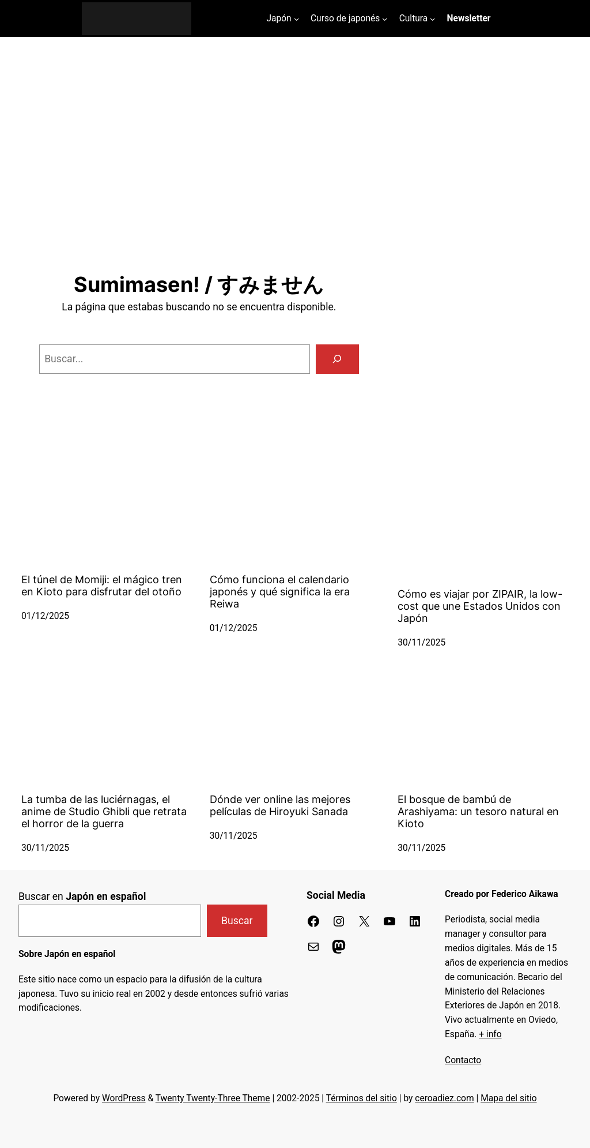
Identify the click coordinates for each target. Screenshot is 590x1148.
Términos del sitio (361, 1098)
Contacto (463, 1060)
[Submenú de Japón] (296, 18)
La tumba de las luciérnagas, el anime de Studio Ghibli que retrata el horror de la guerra (104, 811)
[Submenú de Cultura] (432, 18)
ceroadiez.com (444, 1098)
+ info (490, 1034)
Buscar (236, 920)
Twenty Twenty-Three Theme (213, 1098)
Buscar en (82, 896)
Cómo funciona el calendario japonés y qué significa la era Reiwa (280, 591)
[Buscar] (337, 359)
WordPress (124, 1098)
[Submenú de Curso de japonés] (384, 18)
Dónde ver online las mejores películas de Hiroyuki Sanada (280, 805)
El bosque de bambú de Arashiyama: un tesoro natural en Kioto (478, 811)
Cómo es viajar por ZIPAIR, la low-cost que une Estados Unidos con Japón (480, 606)
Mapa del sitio (508, 1098)
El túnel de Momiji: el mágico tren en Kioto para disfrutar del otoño (101, 585)
